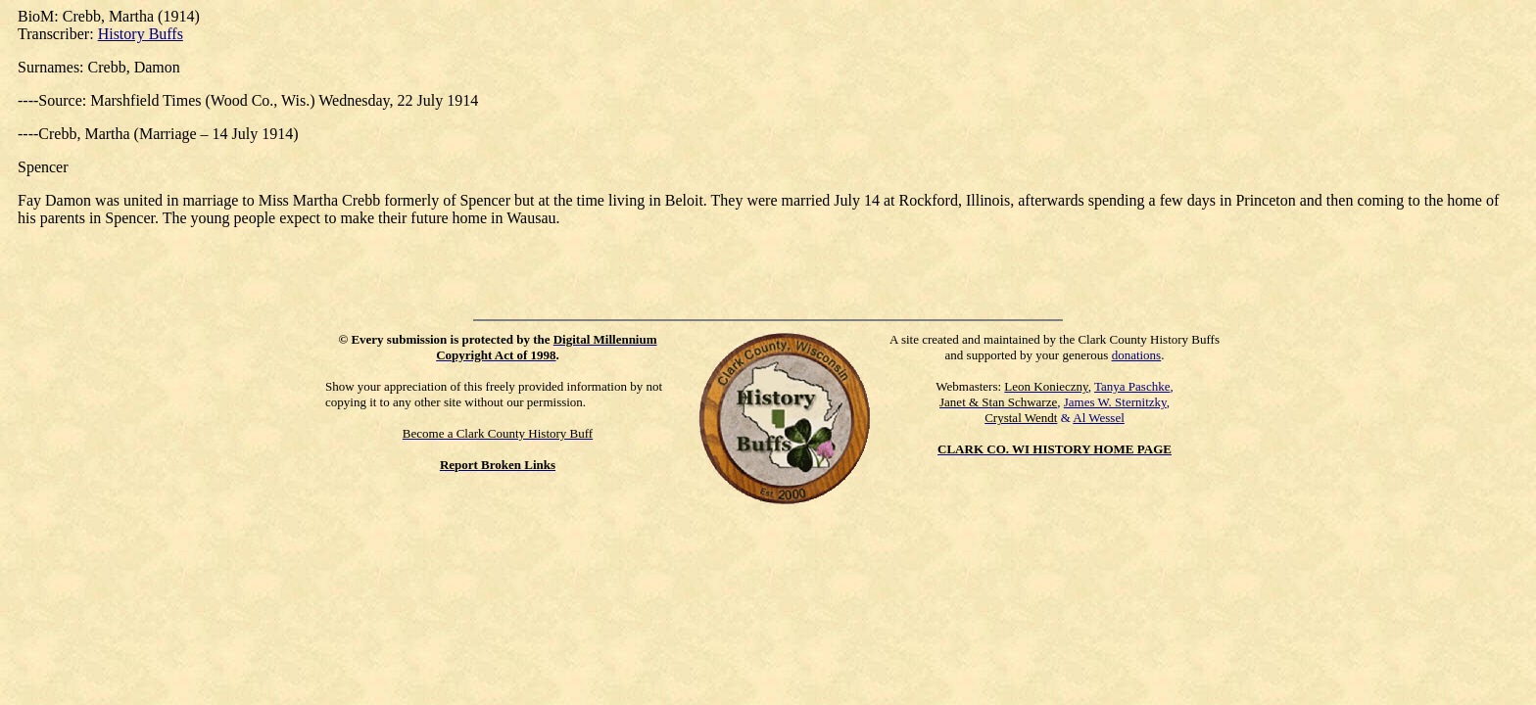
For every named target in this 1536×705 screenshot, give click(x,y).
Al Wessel (1099, 417)
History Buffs (140, 33)
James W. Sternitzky (1115, 402)
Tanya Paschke (1132, 386)
